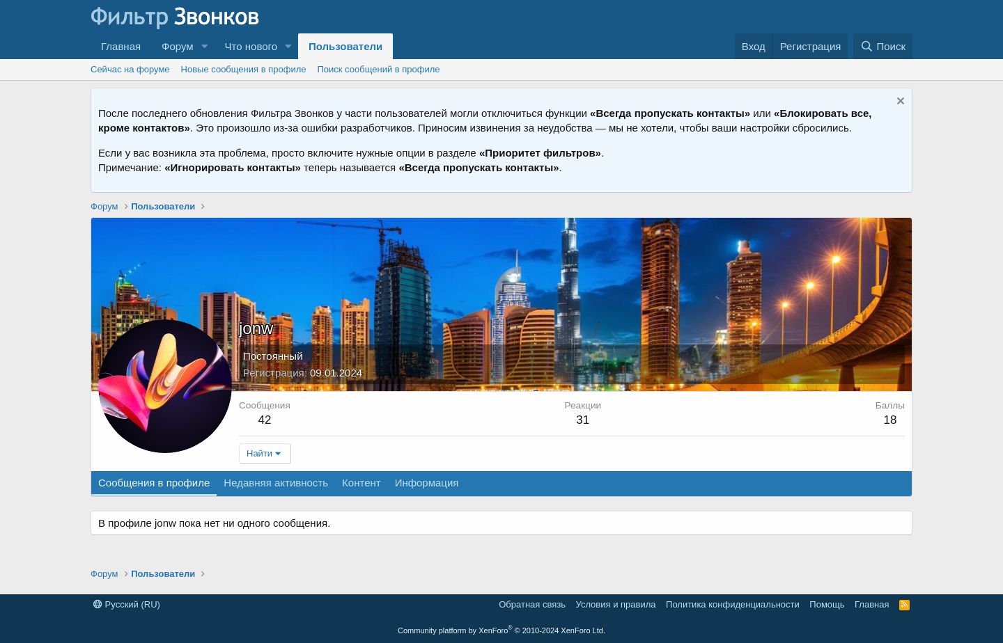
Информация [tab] (427, 483)
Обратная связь (532, 604)
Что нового (251, 46)
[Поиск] (882, 46)
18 (889, 420)
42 (264, 420)
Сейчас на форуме (130, 69)
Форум (178, 46)
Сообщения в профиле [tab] (154, 483)
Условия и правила (616, 604)
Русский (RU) (126, 604)
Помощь (826, 604)
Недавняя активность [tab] (276, 483)
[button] (205, 46)
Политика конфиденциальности (733, 604)
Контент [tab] (361, 483)
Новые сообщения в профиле (243, 69)
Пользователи (345, 46)
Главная (121, 46)
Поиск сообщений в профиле (378, 69)
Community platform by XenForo (501, 630)
